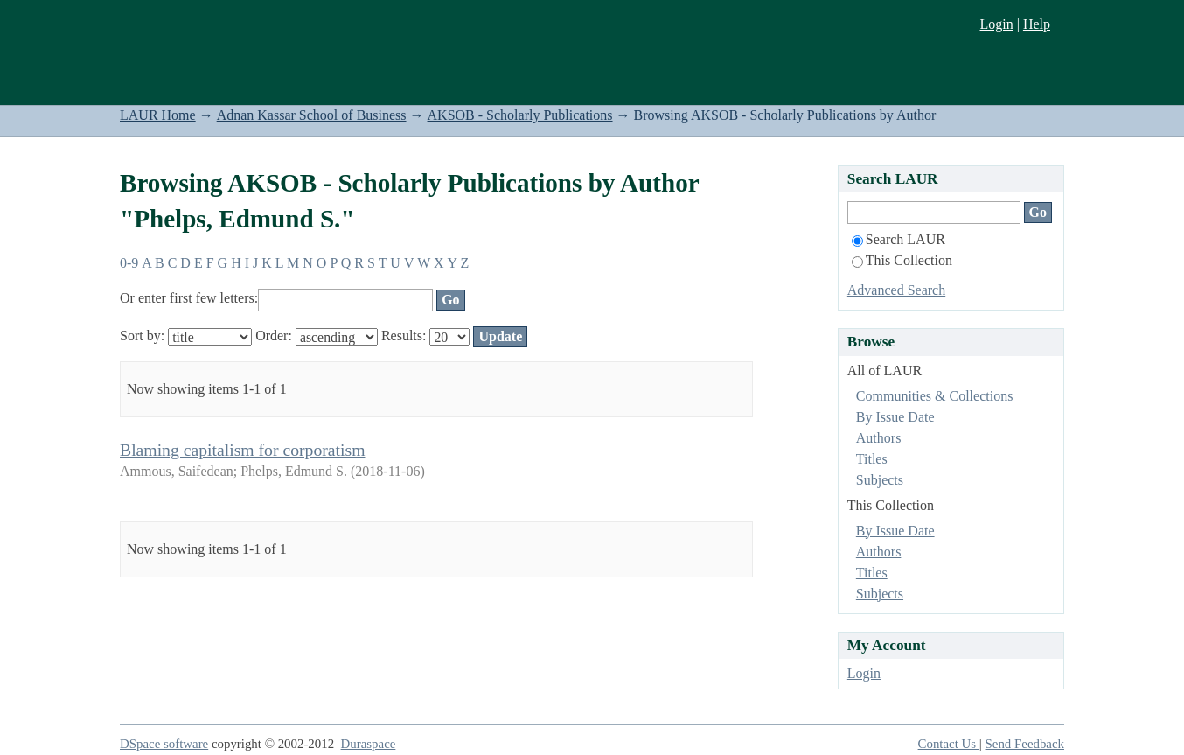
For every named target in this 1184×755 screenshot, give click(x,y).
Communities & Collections (934, 395)
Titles (872, 458)
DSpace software (164, 744)
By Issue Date (895, 416)
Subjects (879, 479)
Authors (879, 437)
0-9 (129, 262)
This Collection (902, 260)
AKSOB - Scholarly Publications (520, 115)
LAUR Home (158, 115)
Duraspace (368, 744)
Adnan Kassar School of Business (312, 115)
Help (1036, 24)
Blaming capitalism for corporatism (242, 449)
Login (996, 24)
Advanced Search (896, 290)
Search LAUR (898, 239)
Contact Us (948, 744)
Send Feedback (1025, 744)
